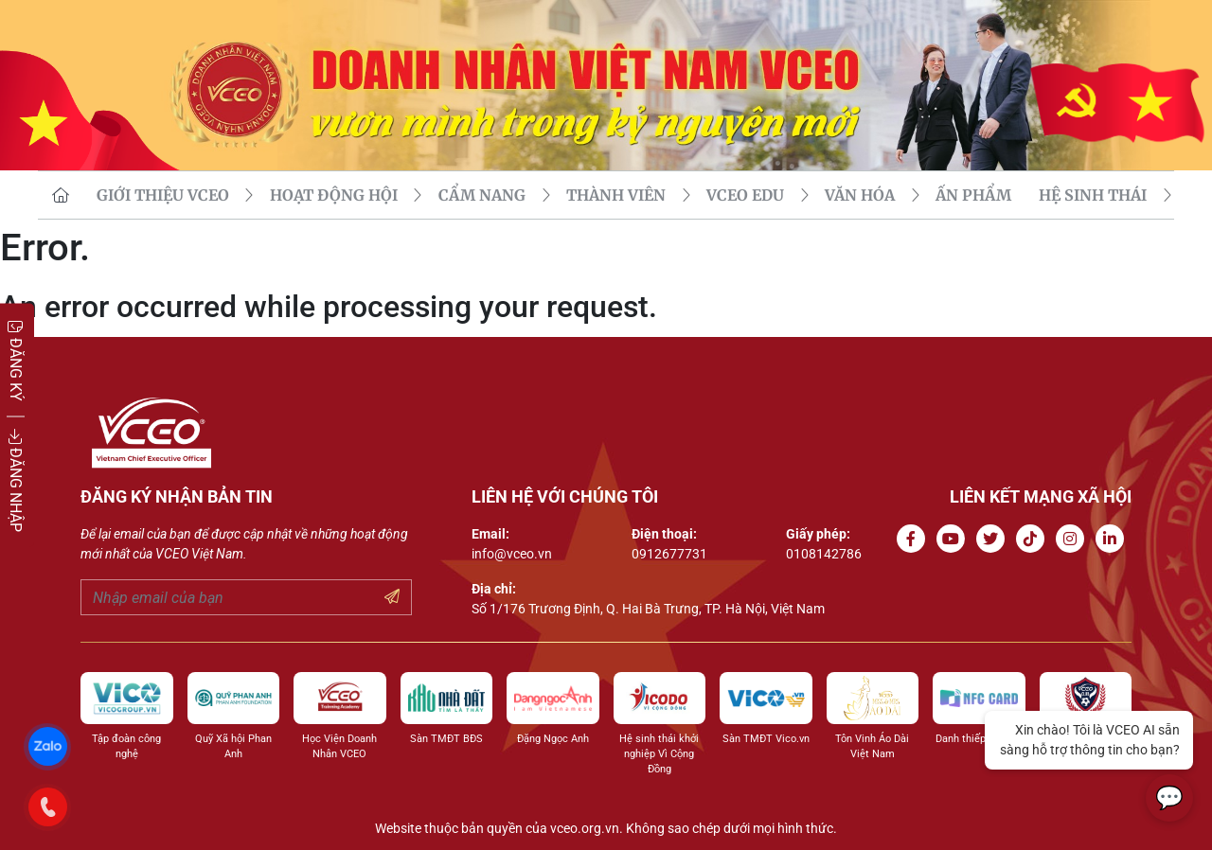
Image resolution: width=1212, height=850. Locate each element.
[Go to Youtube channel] (954, 539)
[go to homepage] (61, 195)
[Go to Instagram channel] (1074, 539)
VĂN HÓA (860, 195)
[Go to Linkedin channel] (1114, 539)
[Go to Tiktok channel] (1034, 539)
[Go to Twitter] (994, 539)
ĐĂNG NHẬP (16, 480)
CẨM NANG (482, 195)
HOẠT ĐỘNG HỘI (334, 195)
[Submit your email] (392, 597)
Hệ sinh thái (1093, 195)
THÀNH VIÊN (616, 195)
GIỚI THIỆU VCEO (163, 195)
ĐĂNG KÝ (16, 360)
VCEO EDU (745, 195)
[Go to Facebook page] (915, 539)
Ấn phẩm (973, 195)
